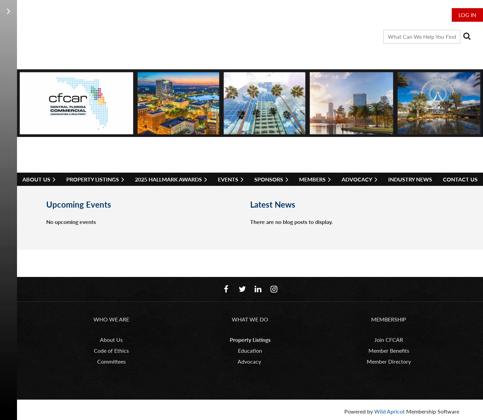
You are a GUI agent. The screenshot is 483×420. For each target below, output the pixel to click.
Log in (467, 15)
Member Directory (389, 361)
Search (467, 36)
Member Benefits (388, 350)
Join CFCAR (388, 339)
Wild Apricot (389, 411)
